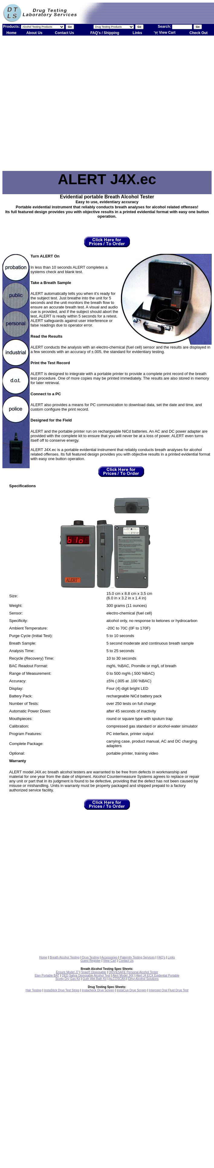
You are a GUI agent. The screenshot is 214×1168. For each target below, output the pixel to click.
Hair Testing (34, 990)
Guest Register (90, 960)
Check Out (199, 33)
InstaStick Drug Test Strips (61, 990)
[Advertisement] (62, 103)
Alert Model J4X (123, 975)
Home (11, 33)
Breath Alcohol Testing (64, 957)
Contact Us (64, 33)
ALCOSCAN (117, 978)
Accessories (109, 957)
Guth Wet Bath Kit (95, 978)
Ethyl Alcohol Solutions (143, 978)
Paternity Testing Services (137, 957)
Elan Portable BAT (47, 975)
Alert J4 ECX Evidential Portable (157, 975)
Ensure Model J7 (67, 972)
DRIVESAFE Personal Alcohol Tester (133, 972)
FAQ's (161, 957)
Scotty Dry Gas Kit (67, 978)
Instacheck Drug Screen (98, 990)
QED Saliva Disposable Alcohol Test (86, 975)
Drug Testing (90, 957)
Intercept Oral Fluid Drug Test (168, 990)
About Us (34, 33)
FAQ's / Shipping (104, 33)
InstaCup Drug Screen (132, 990)
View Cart (165, 32)
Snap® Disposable (93, 972)
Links (137, 33)
